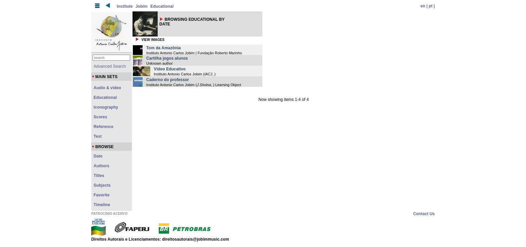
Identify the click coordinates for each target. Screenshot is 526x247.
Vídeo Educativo (170, 69)
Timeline (102, 204)
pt (431, 6)
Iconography (106, 107)
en (423, 6)
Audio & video (107, 87)
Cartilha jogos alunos (167, 58)
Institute (125, 6)
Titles (99, 175)
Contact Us (424, 213)
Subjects (102, 185)
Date (98, 156)
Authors (101, 166)
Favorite (101, 195)
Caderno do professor (167, 79)
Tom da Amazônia (163, 48)
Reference (103, 126)
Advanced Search (110, 66)
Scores (100, 117)
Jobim (142, 6)
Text (98, 136)
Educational (161, 6)
